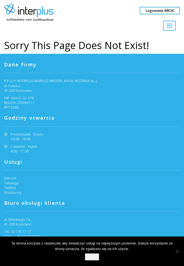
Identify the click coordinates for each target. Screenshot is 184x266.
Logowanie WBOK (160, 10)
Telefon (10, 188)
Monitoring (12, 192)
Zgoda (92, 257)
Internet (10, 178)
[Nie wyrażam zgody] (177, 251)
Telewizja (11, 183)
